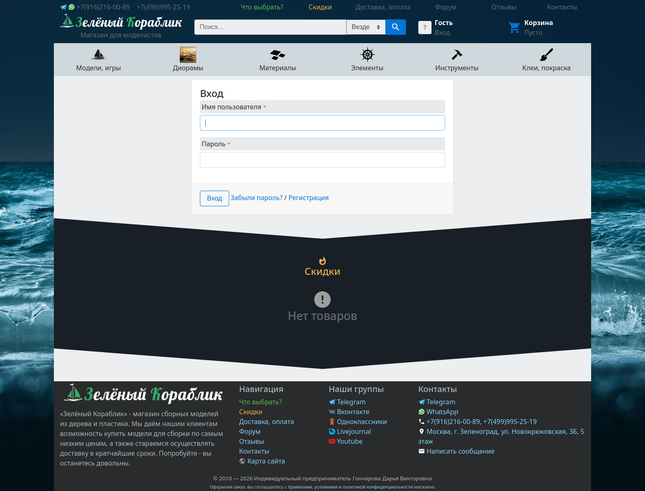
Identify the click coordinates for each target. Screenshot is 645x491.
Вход (442, 32)
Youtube (346, 441)
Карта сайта (262, 461)
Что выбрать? (260, 401)
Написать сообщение (460, 451)
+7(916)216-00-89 (103, 7)
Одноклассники (358, 421)
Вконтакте (349, 411)
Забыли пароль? (257, 197)
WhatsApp (438, 411)
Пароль (216, 143)
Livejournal (350, 431)
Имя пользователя (234, 106)
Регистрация (308, 197)
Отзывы (251, 441)
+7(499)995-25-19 (163, 7)
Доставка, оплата (266, 421)
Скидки (250, 411)
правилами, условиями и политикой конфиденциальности (350, 487)
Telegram (347, 401)
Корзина (538, 22)
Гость (444, 22)
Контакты (254, 451)
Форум (249, 431)
